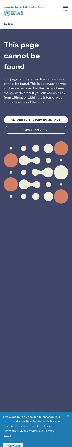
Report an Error (36, 129)
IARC (9, 24)
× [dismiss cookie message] (68, 417)
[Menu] (65, 8)
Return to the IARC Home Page (35, 119)
